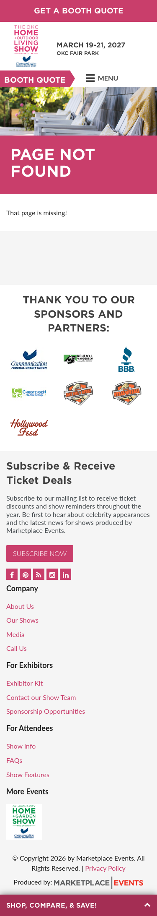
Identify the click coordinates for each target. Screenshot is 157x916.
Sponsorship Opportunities (45, 711)
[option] (78, 140)
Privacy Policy (105, 868)
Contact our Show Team (41, 697)
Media (15, 634)
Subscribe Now (40, 553)
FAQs (14, 760)
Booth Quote (35, 80)
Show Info (21, 746)
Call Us (16, 648)
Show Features (27, 774)
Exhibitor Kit (24, 683)
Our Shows (22, 620)
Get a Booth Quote (79, 10)
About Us (20, 606)
